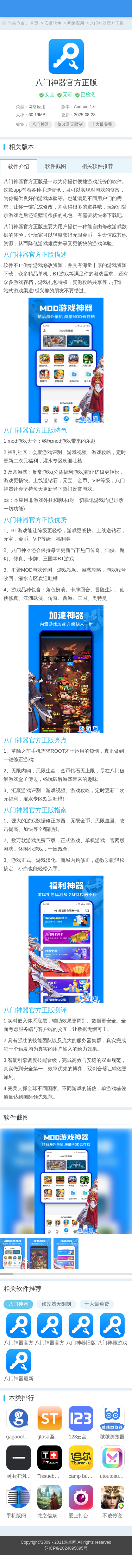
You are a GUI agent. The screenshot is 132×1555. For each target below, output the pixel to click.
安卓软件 (52, 23)
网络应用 (75, 23)
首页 (34, 23)
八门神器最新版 (18, 1378)
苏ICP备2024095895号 (66, 1548)
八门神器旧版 (81, 1342)
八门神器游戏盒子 (112, 1342)
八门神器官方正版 (18, 1342)
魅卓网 (70, 1542)
